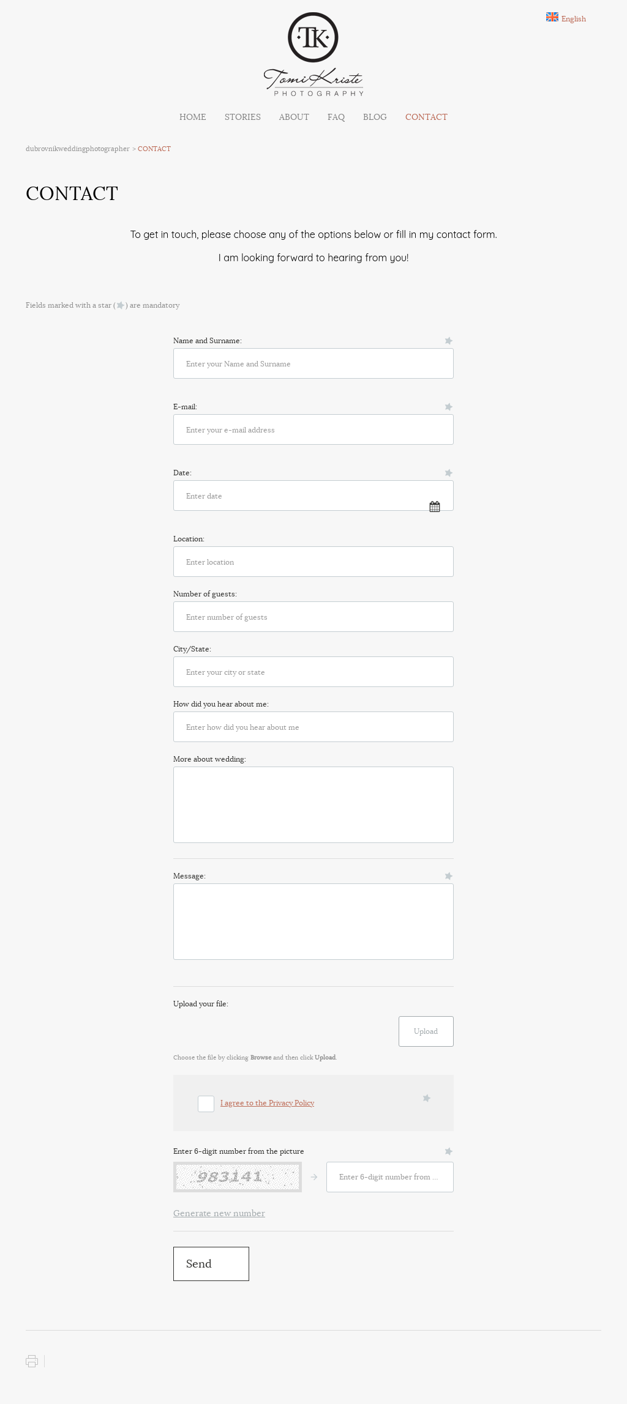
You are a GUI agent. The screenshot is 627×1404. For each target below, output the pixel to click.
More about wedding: (209, 758)
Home (192, 116)
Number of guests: (205, 593)
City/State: (192, 648)
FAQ (336, 116)
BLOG (375, 116)
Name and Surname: (207, 340)
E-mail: (185, 406)
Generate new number (219, 1213)
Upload (426, 1031)
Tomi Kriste (313, 54)
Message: (189, 875)
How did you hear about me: (221, 703)
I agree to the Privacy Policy (267, 1102)
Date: (182, 472)
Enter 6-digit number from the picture (238, 1151)
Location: (189, 538)
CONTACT (426, 116)
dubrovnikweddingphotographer (78, 148)
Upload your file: (200, 1003)
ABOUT (294, 116)
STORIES (243, 116)
